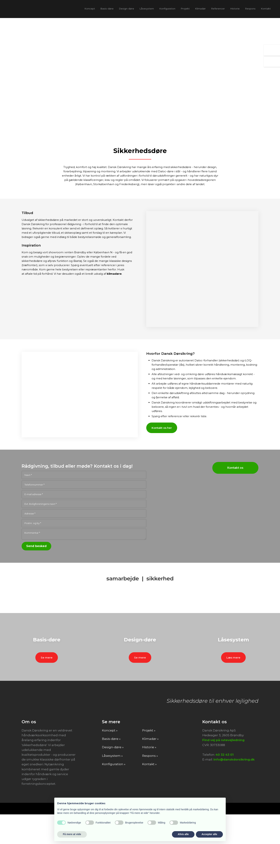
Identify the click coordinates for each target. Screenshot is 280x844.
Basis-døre (107, 8)
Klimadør (200, 8)
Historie (235, 8)
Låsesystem (146, 8)
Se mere (46, 686)
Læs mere (233, 686)
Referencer (218, 8)
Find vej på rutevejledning (223, 770)
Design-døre (126, 8)
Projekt (185, 8)
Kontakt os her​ (162, 427)
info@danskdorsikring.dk (234, 789)
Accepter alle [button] (209, 834)
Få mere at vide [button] (72, 834)
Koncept (89, 8)
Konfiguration (167, 8)
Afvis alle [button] (183, 834)
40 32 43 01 (225, 784)
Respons (250, 8)
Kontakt (266, 8)
